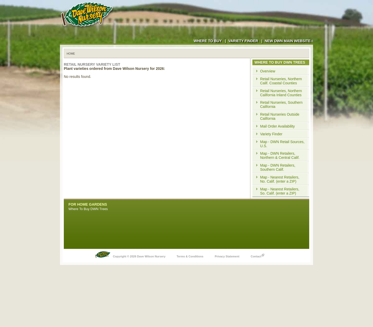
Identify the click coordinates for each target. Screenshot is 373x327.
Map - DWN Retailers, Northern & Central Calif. (280, 155)
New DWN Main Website (289, 41)
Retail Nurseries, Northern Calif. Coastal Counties (281, 81)
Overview (267, 71)
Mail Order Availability (277, 126)
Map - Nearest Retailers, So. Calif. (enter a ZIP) (279, 191)
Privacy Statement (227, 256)
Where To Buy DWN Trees (88, 209)
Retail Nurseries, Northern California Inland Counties (281, 93)
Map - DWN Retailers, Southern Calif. (277, 167)
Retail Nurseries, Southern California (281, 104)
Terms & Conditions (190, 256)
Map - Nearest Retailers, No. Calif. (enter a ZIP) (279, 179)
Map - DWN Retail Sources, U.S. (282, 144)
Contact (257, 255)
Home (71, 53)
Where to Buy (207, 41)
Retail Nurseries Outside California (279, 116)
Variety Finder (243, 41)
